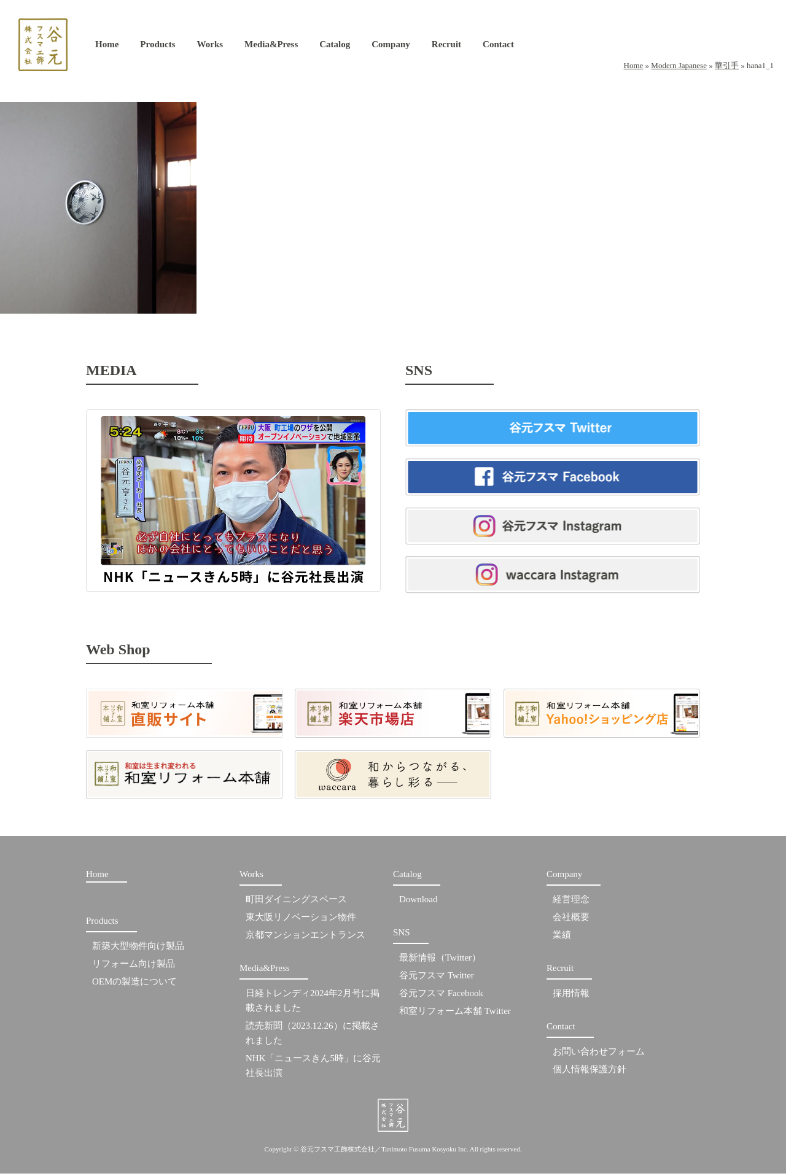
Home (107, 47)
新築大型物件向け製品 (138, 949)
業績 (562, 938)
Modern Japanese (679, 65)
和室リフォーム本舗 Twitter (455, 1014)
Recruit (446, 47)
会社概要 (571, 920)
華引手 (727, 65)
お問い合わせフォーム (599, 1054)
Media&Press (271, 47)
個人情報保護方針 (589, 1072)
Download (418, 902)
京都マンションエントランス (305, 938)
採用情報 (571, 996)
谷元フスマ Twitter (436, 978)
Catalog (334, 47)
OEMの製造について (134, 984)
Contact (498, 47)
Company (391, 47)
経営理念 (571, 902)
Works (210, 47)
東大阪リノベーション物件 (301, 920)
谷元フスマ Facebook (441, 996)
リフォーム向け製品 (133, 967)
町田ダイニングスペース (296, 902)
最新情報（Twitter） (440, 960)
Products (157, 47)
